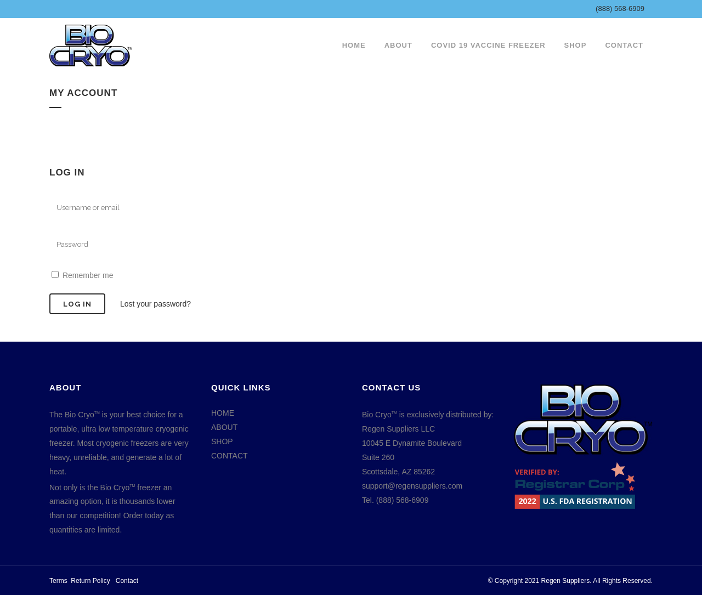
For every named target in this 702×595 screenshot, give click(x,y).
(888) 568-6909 (620, 8)
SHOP (222, 441)
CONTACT (229, 455)
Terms (58, 581)
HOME (222, 413)
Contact (127, 581)
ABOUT (224, 427)
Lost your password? (155, 303)
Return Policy (90, 581)
